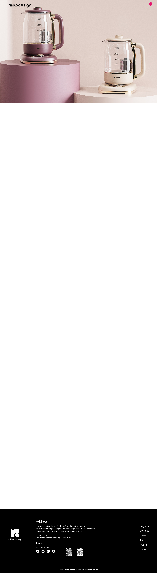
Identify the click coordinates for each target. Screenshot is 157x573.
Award (143, 544)
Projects (144, 526)
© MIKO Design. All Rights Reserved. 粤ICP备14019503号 (78, 570)
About (143, 549)
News (143, 535)
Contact (144, 530)
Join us (143, 540)
